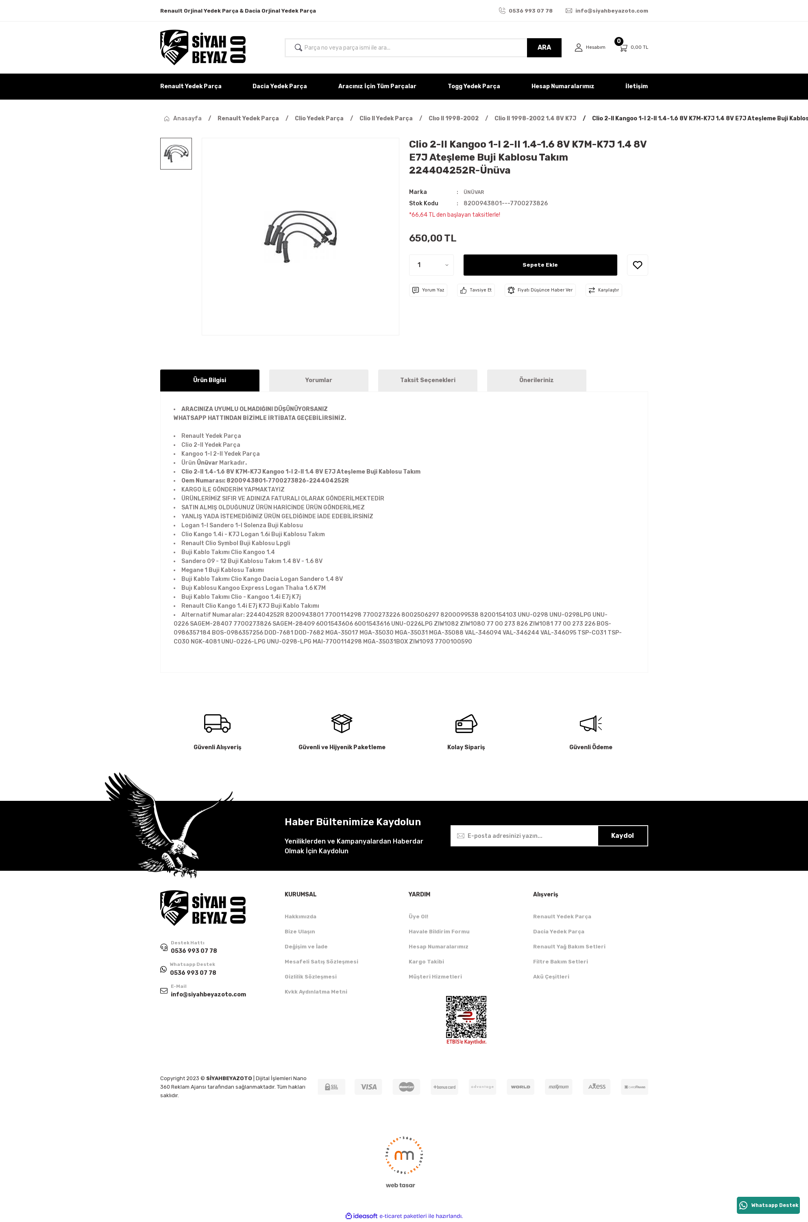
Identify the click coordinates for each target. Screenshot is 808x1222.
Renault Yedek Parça (562, 916)
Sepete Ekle (540, 265)
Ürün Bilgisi (209, 380)
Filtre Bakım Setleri (560, 962)
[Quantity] (431, 265)
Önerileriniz (536, 380)
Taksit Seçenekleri (427, 380)
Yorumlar (318, 380)
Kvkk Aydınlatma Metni (316, 992)
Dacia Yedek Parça (558, 931)
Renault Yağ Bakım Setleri (569, 947)
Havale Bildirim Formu (439, 931)
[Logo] (203, 47)
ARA (541, 47)
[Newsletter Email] (549, 835)
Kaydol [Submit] (622, 835)
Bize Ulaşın (300, 931)
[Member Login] (588, 47)
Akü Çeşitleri (551, 977)
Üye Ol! (418, 916)
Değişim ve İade (306, 947)
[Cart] (633, 47)
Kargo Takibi (426, 962)
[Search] (422, 47)
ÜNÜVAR (475, 192)
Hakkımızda (300, 916)
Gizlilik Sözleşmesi (311, 977)
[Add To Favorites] (637, 265)
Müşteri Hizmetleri (435, 977)
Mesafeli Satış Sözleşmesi (321, 962)
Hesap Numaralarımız (438, 947)
